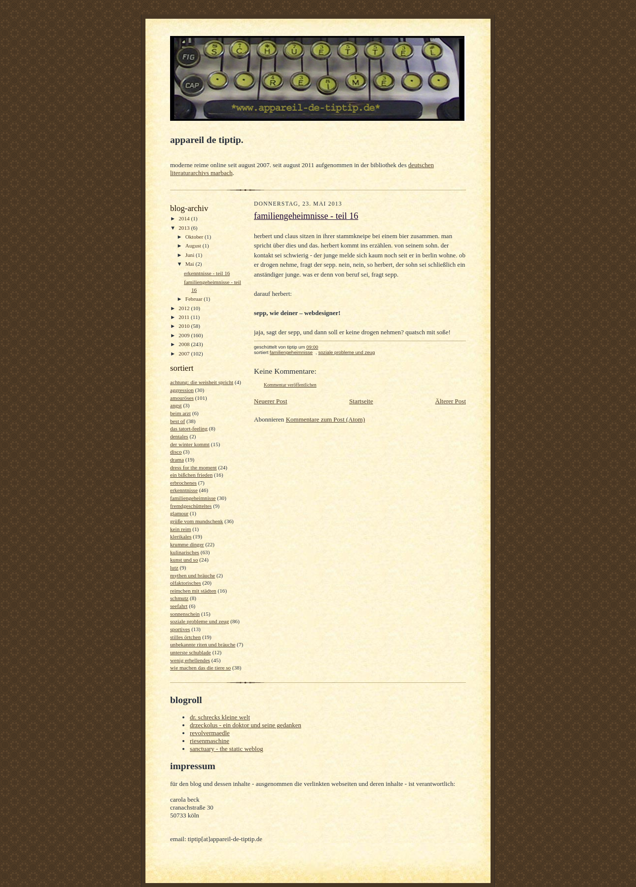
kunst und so (184, 560)
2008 (184, 344)
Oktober (195, 237)
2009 (184, 335)
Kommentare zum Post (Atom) (325, 419)
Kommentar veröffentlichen (290, 385)
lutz (174, 567)
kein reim (180, 529)
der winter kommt (190, 444)
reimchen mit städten (193, 591)
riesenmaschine (209, 741)
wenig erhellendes (190, 660)
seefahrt (178, 606)
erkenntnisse (184, 490)
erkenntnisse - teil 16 (207, 273)
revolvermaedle (210, 733)
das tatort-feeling (189, 428)
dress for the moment (193, 467)
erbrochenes (183, 483)
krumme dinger (187, 544)
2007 (184, 353)
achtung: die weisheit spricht (201, 382)
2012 (184, 308)
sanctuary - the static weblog (226, 748)
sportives (180, 629)
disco (176, 452)
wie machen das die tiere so (200, 668)
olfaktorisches (185, 583)
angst (176, 405)
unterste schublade (190, 652)
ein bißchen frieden (191, 475)
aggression (182, 390)
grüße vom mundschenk (196, 521)
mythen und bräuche (192, 575)
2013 (184, 228)
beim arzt (180, 413)
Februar (194, 299)
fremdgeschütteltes (191, 506)
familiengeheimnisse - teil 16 (306, 216)
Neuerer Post (270, 401)
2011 (184, 317)
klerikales (180, 536)
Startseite (361, 401)
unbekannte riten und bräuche (202, 644)
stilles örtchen (185, 637)
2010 (184, 326)
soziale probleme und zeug (199, 621)
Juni (190, 255)
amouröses (182, 398)
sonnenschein (185, 614)
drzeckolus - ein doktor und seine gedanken (245, 725)
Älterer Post (450, 401)
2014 (184, 218)
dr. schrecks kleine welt (220, 717)
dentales (179, 436)
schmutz (179, 598)
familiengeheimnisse (192, 498)
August (194, 245)
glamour (179, 513)
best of (177, 421)
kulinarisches (184, 552)
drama (177, 459)
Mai (190, 264)
